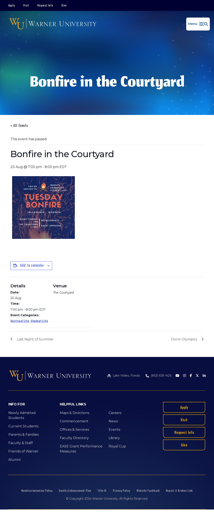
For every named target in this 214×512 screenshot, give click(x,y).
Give (64, 5)
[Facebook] (191, 376)
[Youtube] (177, 376)
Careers (115, 413)
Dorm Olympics (184, 339)
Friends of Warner (23, 451)
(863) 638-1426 (161, 375)
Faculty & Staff (20, 443)
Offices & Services (74, 430)
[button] (198, 24)
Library (114, 438)
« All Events (19, 125)
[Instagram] (184, 376)
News (113, 421)
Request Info (45, 5)
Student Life (39, 320)
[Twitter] (197, 376)
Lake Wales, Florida (126, 375)
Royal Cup (117, 446)
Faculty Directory (74, 438)
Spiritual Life (19, 320)
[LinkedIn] (204, 376)
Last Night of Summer (35, 339)
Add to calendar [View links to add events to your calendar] (32, 265)
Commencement (74, 421)
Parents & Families (23, 435)
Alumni (14, 460)
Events (114, 430)
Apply (11, 5)
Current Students (23, 426)
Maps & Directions (74, 413)
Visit (26, 5)
